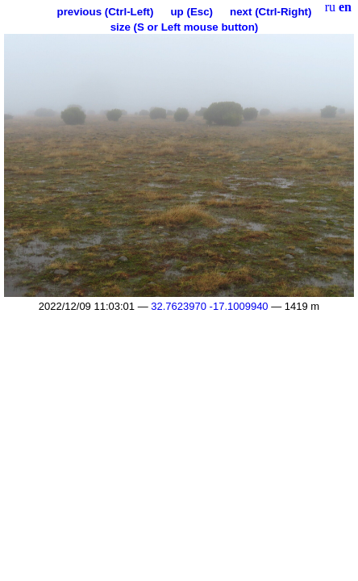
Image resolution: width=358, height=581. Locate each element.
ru (330, 7)
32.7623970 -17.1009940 (209, 306)
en (345, 7)
